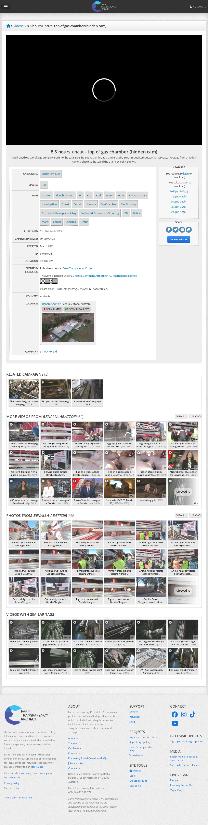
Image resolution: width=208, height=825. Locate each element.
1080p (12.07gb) (179, 191)
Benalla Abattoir (51, 304)
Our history (74, 748)
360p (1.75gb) (178, 207)
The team (73, 743)
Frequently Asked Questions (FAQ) (87, 758)
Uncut (84, 222)
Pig (80, 195)
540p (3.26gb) (178, 201)
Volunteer (134, 716)
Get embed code (179, 239)
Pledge (174, 780)
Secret (77, 204)
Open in (52, 309)
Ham (121, 195)
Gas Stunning (128, 204)
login (186, 173)
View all (181, 416)
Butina (137, 213)
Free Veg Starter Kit (181, 785)
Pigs (44, 184)
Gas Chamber (108, 204)
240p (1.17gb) (178, 212)
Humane (91, 204)
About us (73, 738)
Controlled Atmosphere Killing (59, 213)
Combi (57, 222)
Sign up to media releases (184, 765)
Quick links (135, 786)
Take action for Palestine (18, 797)
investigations (46, 773)
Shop (132, 721)
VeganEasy (176, 790)
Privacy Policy (11, 783)
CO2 (126, 213)
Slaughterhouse (51, 174)
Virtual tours (136, 755)
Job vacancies (75, 763)
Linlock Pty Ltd (48, 351)
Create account (138, 780)
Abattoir (46, 195)
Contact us (74, 768)
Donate (133, 711)
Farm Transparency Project (78, 268)
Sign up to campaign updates (186, 741)
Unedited (70, 222)
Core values (75, 753)
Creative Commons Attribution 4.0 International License (104, 276)
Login (132, 775)
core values (36, 766)
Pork (99, 195)
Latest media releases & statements (184, 758)
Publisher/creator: (51, 268)
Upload (195, 416)
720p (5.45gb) (178, 196)
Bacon (109, 195)
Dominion (143, 737)
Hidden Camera (138, 195)
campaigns (27, 773)
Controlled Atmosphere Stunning (100, 213)
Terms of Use (11, 788)
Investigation (49, 204)
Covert (65, 204)
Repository (140, 742)
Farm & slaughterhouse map (142, 749)
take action (15, 777)
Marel (45, 222)
